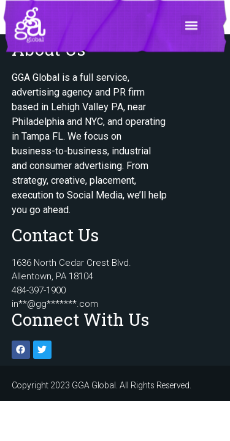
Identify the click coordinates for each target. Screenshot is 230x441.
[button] (191, 21)
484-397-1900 (39, 290)
